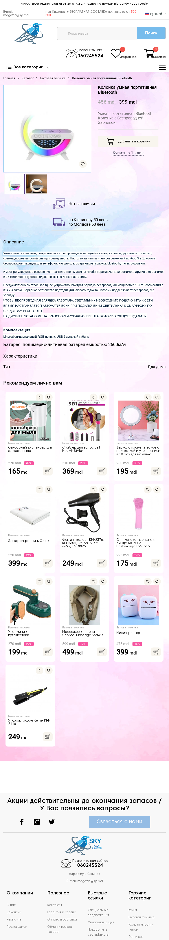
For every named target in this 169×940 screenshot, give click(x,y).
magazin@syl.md (16, 15)
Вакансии (14, 888)
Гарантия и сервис (62, 888)
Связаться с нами (119, 796)
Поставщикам (17, 902)
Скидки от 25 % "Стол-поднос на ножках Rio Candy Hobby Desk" (84, 3)
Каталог (28, 79)
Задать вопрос (100, 917)
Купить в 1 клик (128, 153)
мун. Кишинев (90, 850)
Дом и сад (137, 912)
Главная (9, 79)
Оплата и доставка (63, 895)
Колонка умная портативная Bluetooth (102, 79)
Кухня (133, 886)
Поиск (149, 33)
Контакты (54, 881)
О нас (11, 881)
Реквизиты (15, 895)
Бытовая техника (53, 79)
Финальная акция (102, 898)
